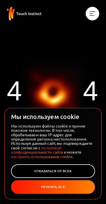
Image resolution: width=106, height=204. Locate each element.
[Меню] (92, 13)
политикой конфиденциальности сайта (37, 149)
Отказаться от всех (53, 171)
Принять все (53, 186)
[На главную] (24, 13)
